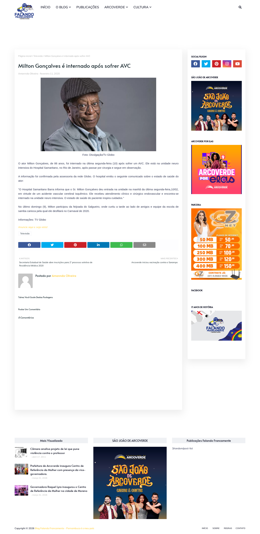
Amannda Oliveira (28, 73)
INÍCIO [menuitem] (45, 7)
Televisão (38, 56)
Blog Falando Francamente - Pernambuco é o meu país (64, 528)
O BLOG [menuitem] (62, 7)
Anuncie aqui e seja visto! (32, 227)
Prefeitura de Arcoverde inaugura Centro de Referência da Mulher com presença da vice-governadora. (57, 470)
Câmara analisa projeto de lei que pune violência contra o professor (54, 451)
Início (205, 528)
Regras (228, 528)
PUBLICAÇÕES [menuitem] (87, 7)
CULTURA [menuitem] (140, 7)
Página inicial (25, 56)
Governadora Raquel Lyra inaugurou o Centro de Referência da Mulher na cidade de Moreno (58, 489)
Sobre (216, 528)
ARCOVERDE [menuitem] (114, 7)
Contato (240, 528)
